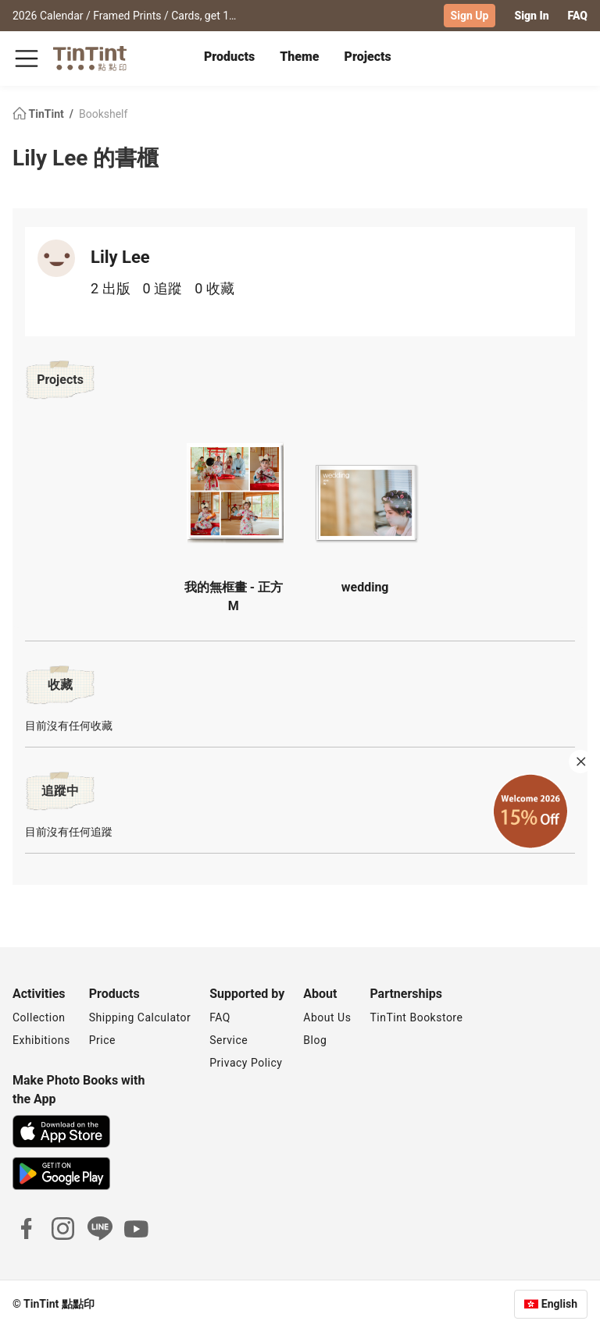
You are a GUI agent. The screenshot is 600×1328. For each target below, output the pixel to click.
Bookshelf (103, 114)
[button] (235, 485)
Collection (38, 1017)
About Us (327, 1017)
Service (228, 1040)
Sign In (531, 15)
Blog (315, 1040)
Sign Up (470, 15)
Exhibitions (41, 1040)
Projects (368, 56)
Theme (299, 56)
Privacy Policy (245, 1062)
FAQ (578, 15)
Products (229, 56)
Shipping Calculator (140, 1017)
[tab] (229, 58)
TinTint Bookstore (416, 1017)
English (559, 1304)
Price (102, 1040)
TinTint (39, 114)
